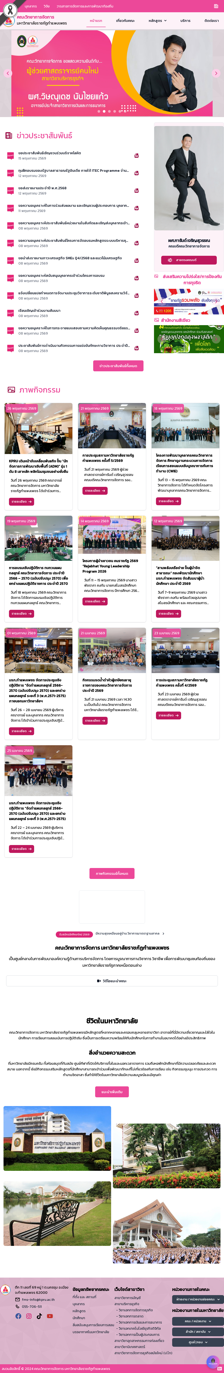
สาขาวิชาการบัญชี (127, 1297)
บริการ (185, 20)
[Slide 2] (109, 111)
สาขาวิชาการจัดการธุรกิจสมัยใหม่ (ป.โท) (143, 1352)
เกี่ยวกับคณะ (125, 20)
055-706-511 (32, 1306)
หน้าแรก (96, 20)
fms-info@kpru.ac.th (38, 1299)
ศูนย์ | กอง (198, 1342)
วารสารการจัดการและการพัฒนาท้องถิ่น (85, 6)
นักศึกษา (79, 1317)
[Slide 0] (99, 111)
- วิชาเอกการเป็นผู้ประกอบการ (137, 1334)
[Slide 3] (114, 111)
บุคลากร (31, 6)
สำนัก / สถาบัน (198, 1331)
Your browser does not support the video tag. (112, 907)
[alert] (112, 934)
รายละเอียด (22, 501)
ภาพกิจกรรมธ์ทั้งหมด (112, 873)
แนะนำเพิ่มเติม (112, 1091)
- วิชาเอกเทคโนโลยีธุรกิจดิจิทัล (138, 1328)
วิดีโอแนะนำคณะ (112, 981)
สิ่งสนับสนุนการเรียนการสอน (93, 1324)
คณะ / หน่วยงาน (198, 1321)
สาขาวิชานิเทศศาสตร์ (129, 1346)
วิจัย (47, 6)
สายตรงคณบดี (181, 260)
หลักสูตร (157, 20)
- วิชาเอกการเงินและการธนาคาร (139, 1322)
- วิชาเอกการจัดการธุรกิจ (134, 1310)
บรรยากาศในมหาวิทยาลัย (91, 1331)
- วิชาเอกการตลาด (130, 1316)
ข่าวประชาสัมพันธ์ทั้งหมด (118, 365)
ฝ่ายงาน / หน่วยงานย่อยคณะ (198, 1299)
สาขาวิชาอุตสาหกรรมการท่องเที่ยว (139, 1340)
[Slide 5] (125, 111)
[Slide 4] (120, 111)
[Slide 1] (104, 111)
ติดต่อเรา (212, 20)
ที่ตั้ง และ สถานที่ (84, 1296)
